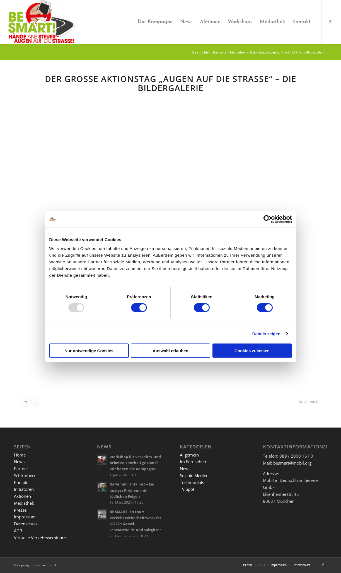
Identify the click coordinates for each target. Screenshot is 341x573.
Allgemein (189, 455)
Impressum (25, 516)
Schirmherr (24, 475)
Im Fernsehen (193, 461)
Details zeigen (266, 333)
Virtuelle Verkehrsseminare (40, 537)
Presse (20, 510)
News (19, 461)
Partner (21, 468)
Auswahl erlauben (170, 350)
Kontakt (21, 482)
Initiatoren (24, 489)
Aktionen (22, 496)
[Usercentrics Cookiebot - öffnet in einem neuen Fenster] (267, 219)
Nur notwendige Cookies (88, 350)
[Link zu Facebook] (330, 22)
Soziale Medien (194, 475)
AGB (18, 530)
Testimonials (192, 482)
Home (20, 455)
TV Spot (187, 489)
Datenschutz (26, 523)
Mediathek (24, 503)
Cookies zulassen (252, 350)
